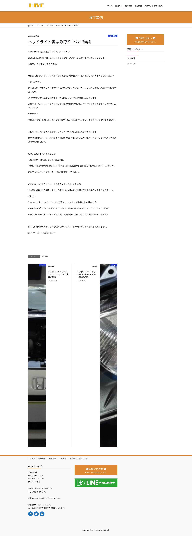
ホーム (32, 458)
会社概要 (62, 458)
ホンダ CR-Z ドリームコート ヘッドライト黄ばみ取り (58, 274)
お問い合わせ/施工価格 (79, 458)
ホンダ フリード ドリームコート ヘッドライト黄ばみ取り (87, 274)
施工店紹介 (132, 63)
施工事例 (113, 36)
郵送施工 (42, 458)
